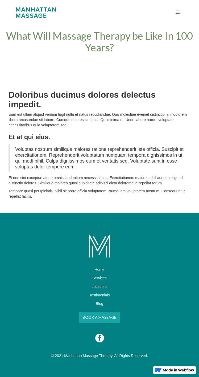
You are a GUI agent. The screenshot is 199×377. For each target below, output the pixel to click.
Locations (99, 286)
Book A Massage (99, 317)
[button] (178, 12)
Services (99, 278)
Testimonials (99, 295)
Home (99, 269)
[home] (34, 12)
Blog (99, 303)
